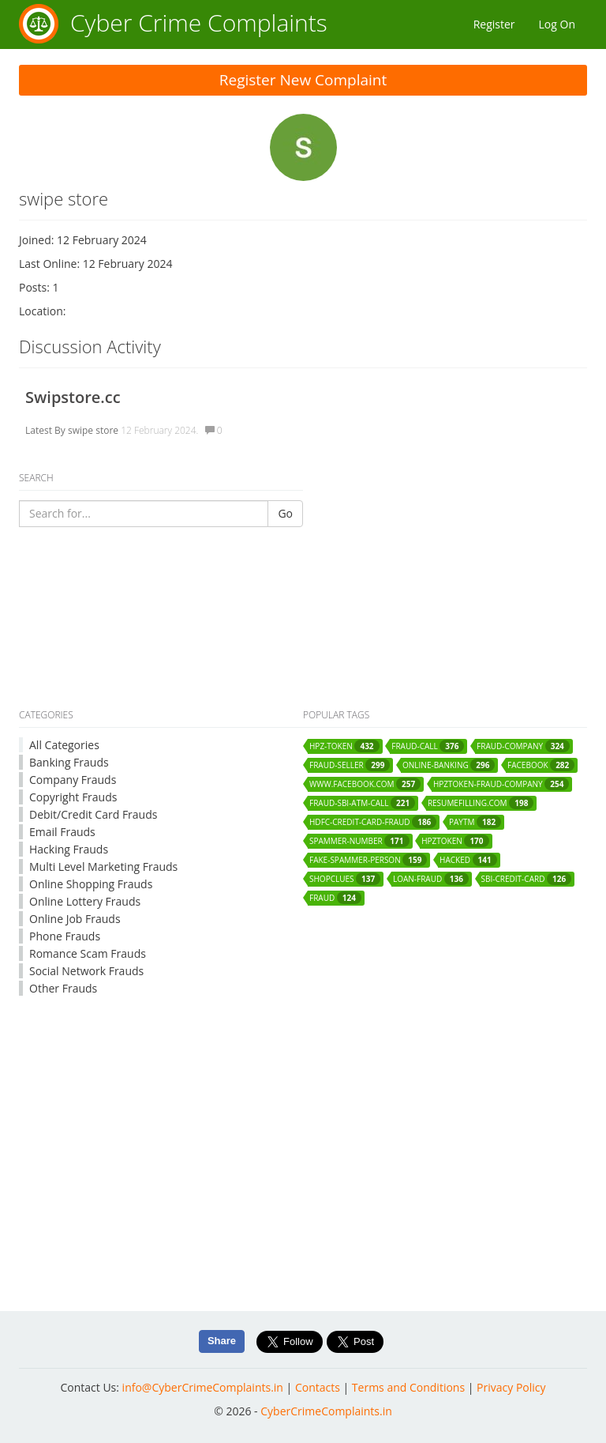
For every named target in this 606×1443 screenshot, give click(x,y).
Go (285, 513)
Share (222, 1341)
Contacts (317, 1387)
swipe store (93, 430)
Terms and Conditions (408, 1387)
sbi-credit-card (526, 878)
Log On (557, 24)
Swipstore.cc (73, 397)
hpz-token (344, 746)
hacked (468, 859)
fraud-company (523, 746)
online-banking (448, 765)
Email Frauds (62, 831)
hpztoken (454, 841)
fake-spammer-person (368, 859)
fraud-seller (349, 765)
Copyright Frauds (73, 796)
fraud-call (427, 746)
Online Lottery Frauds (84, 901)
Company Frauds (72, 779)
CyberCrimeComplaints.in (326, 1411)
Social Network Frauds (86, 970)
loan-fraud (431, 878)
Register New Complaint (303, 80)
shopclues (344, 878)
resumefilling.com (481, 803)
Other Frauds (63, 988)
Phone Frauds (64, 936)
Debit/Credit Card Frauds (93, 814)
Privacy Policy (511, 1387)
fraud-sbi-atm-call (362, 803)
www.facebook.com (365, 784)
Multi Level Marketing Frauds (103, 866)
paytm (475, 822)
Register (494, 24)
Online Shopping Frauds (90, 883)
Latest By (45, 430)
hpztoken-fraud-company (501, 784)
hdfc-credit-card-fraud (372, 822)
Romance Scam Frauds (87, 953)
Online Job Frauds (75, 918)
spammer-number (359, 841)
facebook (540, 765)
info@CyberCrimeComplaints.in (202, 1387)
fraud (335, 897)
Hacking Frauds (68, 849)
